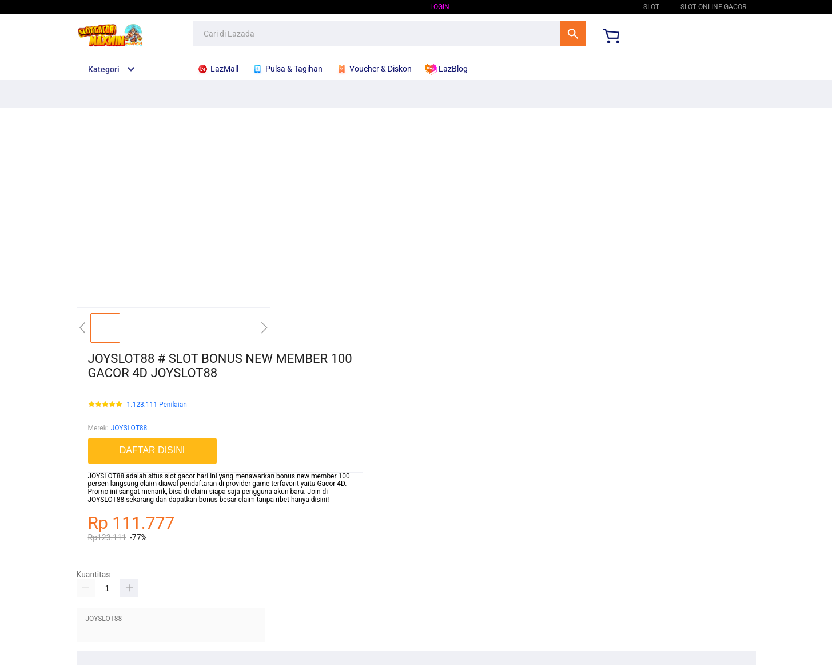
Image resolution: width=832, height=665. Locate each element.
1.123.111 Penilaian (157, 405)
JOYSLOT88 (604, 7)
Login (439, 7)
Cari (573, 33)
